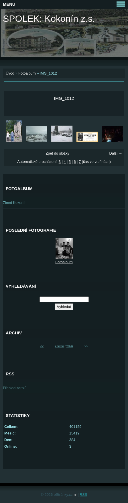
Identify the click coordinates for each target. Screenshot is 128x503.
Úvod (10, 73)
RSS (83, 494)
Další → (115, 153)
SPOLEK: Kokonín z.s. (49, 18)
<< (42, 346)
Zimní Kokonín (15, 202)
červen (59, 346)
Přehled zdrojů (15, 388)
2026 (69, 346)
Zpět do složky (57, 153)
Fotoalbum (27, 73)
